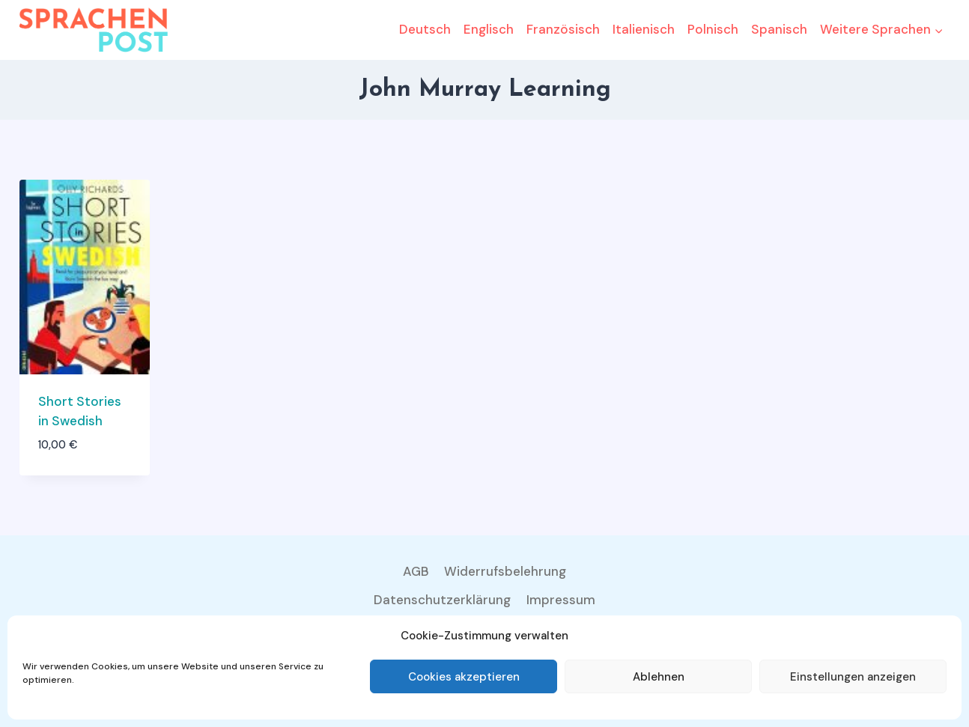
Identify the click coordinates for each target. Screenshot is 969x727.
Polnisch (712, 29)
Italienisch (644, 29)
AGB (416, 571)
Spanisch (779, 29)
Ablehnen (658, 676)
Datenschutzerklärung (442, 599)
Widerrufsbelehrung (505, 571)
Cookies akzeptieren (464, 676)
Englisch (489, 29)
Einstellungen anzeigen (853, 676)
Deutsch (425, 29)
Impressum (560, 599)
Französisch (563, 29)
